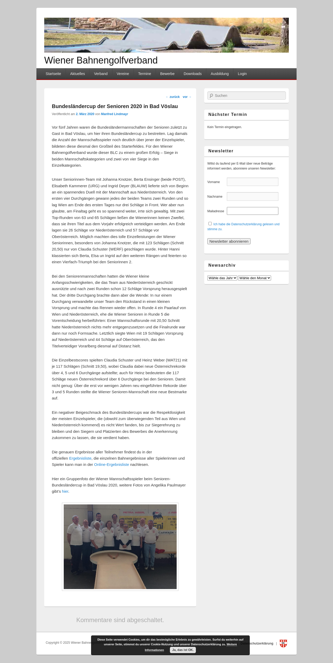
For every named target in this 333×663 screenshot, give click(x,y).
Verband (100, 74)
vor (187, 97)
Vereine (123, 74)
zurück (173, 97)
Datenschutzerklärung (257, 643)
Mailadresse (216, 211)
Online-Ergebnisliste (111, 464)
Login (242, 74)
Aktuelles (77, 74)
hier (65, 491)
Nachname (216, 196)
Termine (144, 74)
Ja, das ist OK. (183, 650)
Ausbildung (220, 74)
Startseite (53, 74)
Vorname (216, 182)
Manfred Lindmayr (114, 114)
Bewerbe (167, 74)
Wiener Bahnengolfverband (101, 60)
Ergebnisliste (80, 458)
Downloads (193, 74)
